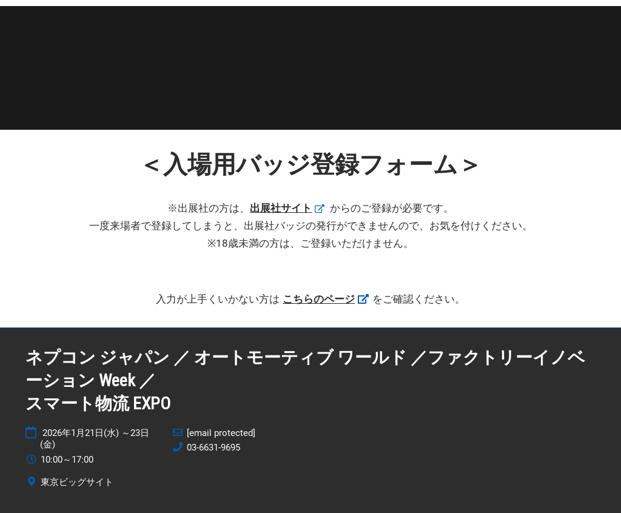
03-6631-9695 (213, 447)
